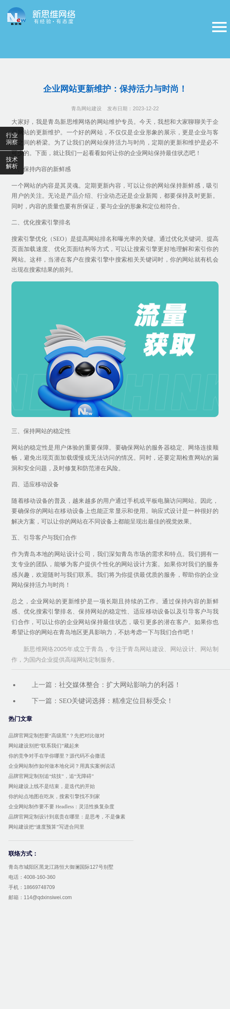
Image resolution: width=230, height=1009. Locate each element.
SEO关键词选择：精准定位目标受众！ (116, 700)
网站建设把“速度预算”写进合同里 (46, 827)
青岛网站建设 (86, 109)
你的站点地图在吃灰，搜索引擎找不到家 (54, 796)
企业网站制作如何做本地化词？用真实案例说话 (61, 766)
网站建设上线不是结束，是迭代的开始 (51, 786)
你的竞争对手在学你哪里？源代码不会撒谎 (56, 756)
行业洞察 (12, 138)
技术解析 (12, 162)
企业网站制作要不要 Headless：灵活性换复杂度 (61, 807)
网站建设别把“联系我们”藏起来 (43, 746)
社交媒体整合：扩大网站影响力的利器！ (120, 684)
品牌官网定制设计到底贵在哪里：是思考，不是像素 (66, 817)
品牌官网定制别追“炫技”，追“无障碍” (51, 776)
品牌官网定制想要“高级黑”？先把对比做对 (56, 736)
